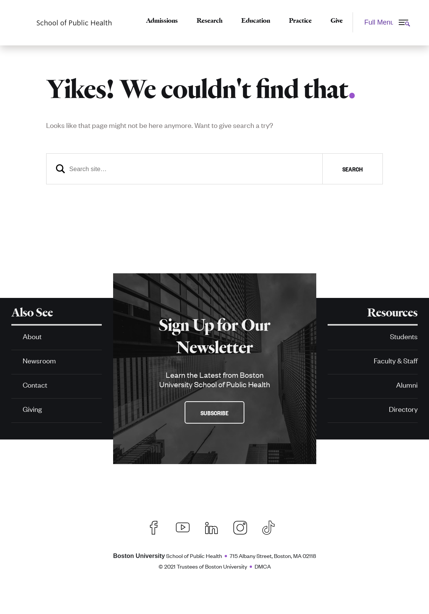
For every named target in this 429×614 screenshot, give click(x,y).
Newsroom (39, 360)
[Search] (214, 168)
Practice (300, 20)
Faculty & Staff (396, 360)
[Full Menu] (383, 22)
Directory (403, 408)
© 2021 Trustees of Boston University (203, 566)
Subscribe (214, 412)
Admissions (162, 20)
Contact (35, 384)
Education (255, 20)
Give (337, 20)
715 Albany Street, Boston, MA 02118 (273, 555)
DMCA (263, 566)
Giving (32, 408)
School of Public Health (167, 555)
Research (209, 20)
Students (404, 336)
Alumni (407, 384)
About (32, 336)
